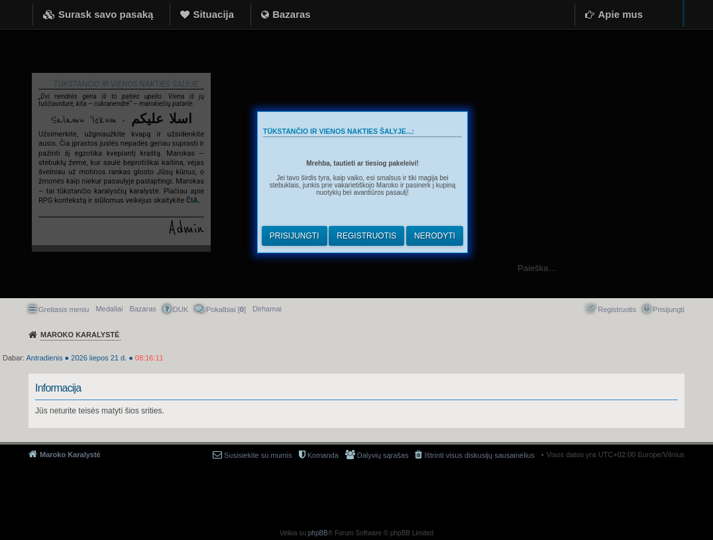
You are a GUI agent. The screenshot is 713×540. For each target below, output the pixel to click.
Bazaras (291, 14)
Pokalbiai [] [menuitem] (226, 309)
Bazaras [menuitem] (142, 309)
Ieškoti (696, 268)
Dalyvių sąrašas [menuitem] (383, 455)
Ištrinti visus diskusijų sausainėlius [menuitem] (479, 455)
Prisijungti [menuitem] (669, 309)
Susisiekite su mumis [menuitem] (258, 455)
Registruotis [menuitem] (617, 309)
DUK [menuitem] (180, 309)
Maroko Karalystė (70, 455)
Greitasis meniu (63, 309)
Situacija (213, 14)
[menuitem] (267, 309)
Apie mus (620, 14)
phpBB (318, 533)
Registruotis (366, 236)
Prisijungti (294, 236)
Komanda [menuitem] (323, 455)
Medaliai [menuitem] (109, 309)
